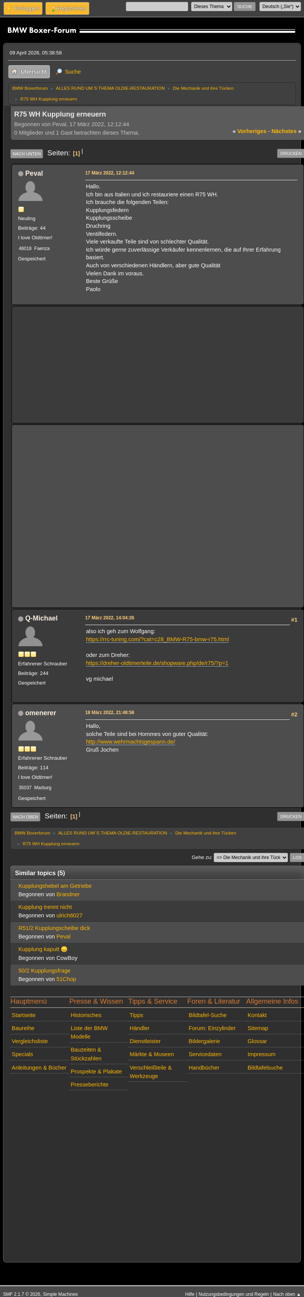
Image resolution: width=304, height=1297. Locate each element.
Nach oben (25, 817)
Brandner (68, 894)
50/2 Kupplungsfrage (44, 971)
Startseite (24, 1015)
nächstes (286, 131)
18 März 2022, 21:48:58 (109, 712)
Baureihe (23, 1028)
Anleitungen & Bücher (39, 1068)
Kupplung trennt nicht (45, 907)
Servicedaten (204, 1054)
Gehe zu (201, 857)
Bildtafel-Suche (207, 1015)
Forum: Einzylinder (212, 1028)
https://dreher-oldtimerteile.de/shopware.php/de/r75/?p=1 (157, 663)
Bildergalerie (204, 1041)
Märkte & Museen (152, 1054)
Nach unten (27, 153)
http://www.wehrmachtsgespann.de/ (130, 742)
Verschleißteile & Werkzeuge (151, 1072)
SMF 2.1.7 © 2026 (21, 1294)
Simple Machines (60, 1294)
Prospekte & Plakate (96, 1071)
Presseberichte (89, 1084)
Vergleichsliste (30, 1041)
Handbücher (203, 1068)
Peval (34, 173)
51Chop (66, 979)
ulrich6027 (69, 915)
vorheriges (249, 131)
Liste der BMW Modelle (89, 1032)
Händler (140, 1028)
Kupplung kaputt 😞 (43, 949)
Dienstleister (145, 1041)
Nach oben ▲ (287, 1294)
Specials (22, 1054)
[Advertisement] (157, 364)
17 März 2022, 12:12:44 (109, 173)
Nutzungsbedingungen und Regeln (233, 1294)
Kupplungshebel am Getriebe (55, 886)
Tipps (136, 1015)
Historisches (86, 1015)
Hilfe (190, 1294)
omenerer (40, 713)
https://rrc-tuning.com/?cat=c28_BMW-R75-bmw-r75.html (157, 639)
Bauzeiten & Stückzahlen (86, 1054)
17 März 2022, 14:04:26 (109, 618)
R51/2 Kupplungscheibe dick (54, 928)
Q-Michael (41, 618)
